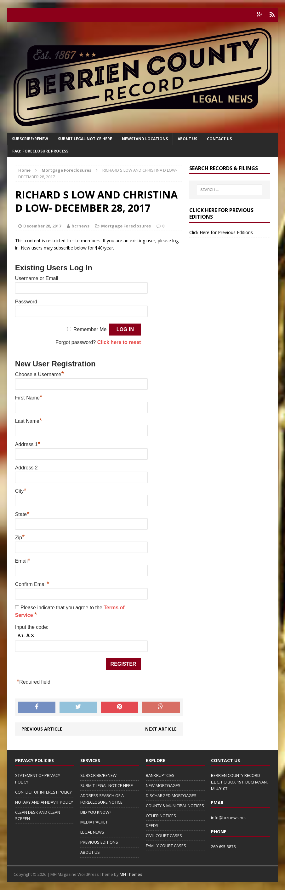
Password (26, 301)
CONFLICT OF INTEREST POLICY (43, 792)
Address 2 (26, 467)
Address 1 (28, 444)
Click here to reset (119, 342)
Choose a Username (39, 374)
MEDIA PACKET (94, 822)
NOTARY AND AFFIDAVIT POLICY (44, 802)
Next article (161, 729)
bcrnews (80, 226)
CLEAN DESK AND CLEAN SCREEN (37, 815)
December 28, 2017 (42, 226)
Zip (20, 537)
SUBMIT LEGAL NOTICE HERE (85, 138)
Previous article (41, 729)
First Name (29, 397)
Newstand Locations (145, 138)
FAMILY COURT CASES (166, 845)
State (22, 514)
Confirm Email (32, 584)
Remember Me (90, 329)
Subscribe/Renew (30, 138)
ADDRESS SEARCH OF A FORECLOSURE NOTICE (102, 799)
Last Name (28, 421)
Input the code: (31, 627)
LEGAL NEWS (92, 832)
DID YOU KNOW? (95, 812)
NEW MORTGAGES (163, 785)
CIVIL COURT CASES (164, 835)
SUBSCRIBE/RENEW (98, 775)
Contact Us (219, 138)
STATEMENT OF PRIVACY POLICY (37, 778)
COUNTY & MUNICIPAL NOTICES (175, 805)
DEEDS (152, 825)
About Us (187, 138)
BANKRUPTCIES (160, 775)
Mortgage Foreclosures (126, 226)
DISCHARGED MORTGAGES (171, 795)
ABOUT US (90, 852)
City (20, 491)
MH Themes (131, 874)
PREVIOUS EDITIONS (99, 842)
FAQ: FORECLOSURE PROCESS (40, 151)
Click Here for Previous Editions (221, 232)
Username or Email (36, 278)
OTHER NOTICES (161, 815)
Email (23, 561)
